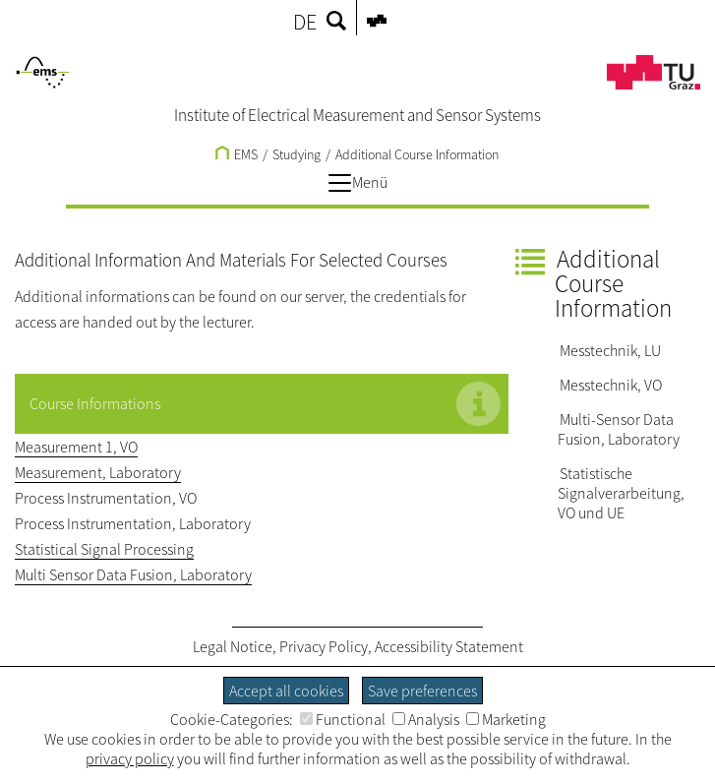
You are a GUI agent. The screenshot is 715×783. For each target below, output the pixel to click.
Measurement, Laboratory (98, 472)
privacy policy (130, 758)
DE (305, 21)
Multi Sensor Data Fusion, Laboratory (133, 574)
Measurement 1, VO (76, 446)
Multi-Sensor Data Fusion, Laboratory (619, 429)
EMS (236, 154)
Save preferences (422, 690)
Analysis (425, 719)
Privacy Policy (323, 646)
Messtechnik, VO (611, 384)
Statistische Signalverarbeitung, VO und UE (621, 492)
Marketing (506, 719)
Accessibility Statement (449, 646)
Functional (343, 719)
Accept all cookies (286, 690)
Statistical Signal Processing (104, 549)
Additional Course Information (417, 154)
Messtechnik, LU (610, 350)
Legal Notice (232, 646)
